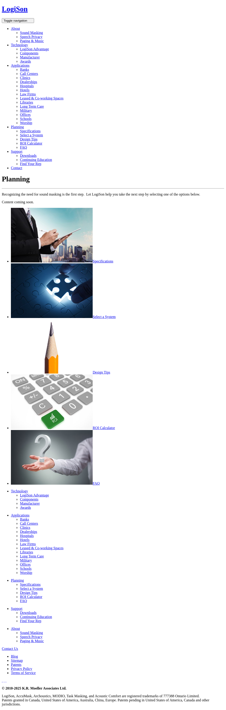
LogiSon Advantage (34, 49)
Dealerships (28, 82)
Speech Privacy (31, 37)
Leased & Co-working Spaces (42, 98)
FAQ (23, 147)
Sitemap (17, 660)
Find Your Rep (30, 164)
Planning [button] (17, 127)
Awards (25, 61)
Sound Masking (31, 33)
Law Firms (28, 94)
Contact (16, 168)
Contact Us (10, 649)
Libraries (26, 102)
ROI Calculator (31, 143)
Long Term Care (32, 106)
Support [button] (16, 151)
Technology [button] (19, 45)
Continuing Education (36, 160)
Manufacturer (30, 57)
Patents (16, 665)
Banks (24, 69)
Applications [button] (20, 65)
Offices (25, 115)
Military (26, 110)
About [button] (15, 29)
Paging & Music (32, 41)
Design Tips (28, 139)
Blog (14, 656)
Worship (26, 123)
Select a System (31, 135)
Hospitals (27, 86)
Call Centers (29, 74)
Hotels (25, 90)
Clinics (25, 78)
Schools (26, 119)
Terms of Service (23, 673)
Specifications (30, 131)
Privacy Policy (21, 669)
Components (29, 53)
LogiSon (15, 9)
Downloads (28, 156)
